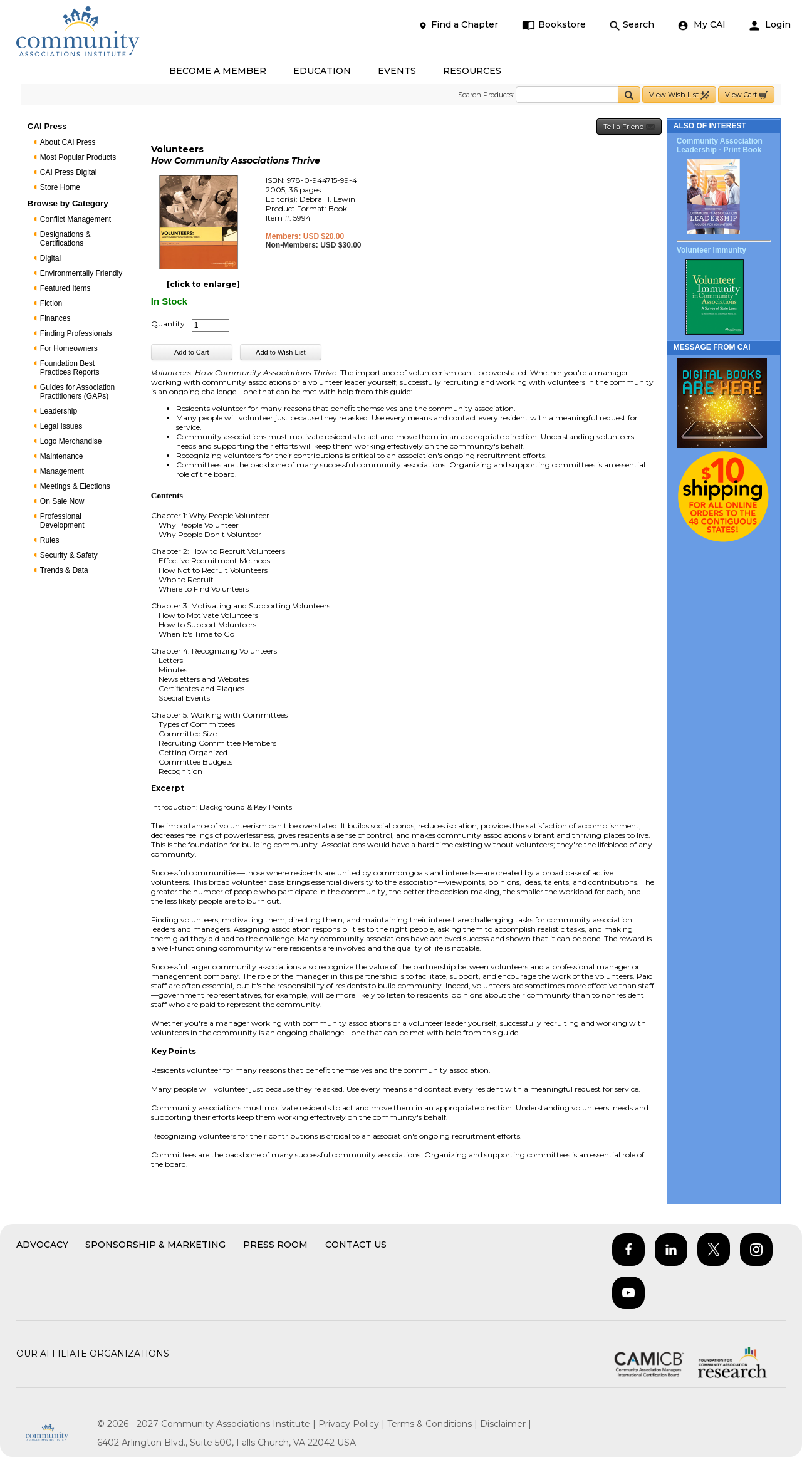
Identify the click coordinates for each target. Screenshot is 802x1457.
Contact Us (356, 1244)
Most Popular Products (78, 157)
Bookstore (554, 25)
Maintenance (61, 456)
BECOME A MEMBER (217, 70)
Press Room (275, 1244)
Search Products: (486, 94)
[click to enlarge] (203, 284)
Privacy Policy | (352, 1423)
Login (770, 25)
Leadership (58, 411)
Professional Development (62, 521)
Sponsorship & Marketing (155, 1244)
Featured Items (65, 288)
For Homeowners (69, 348)
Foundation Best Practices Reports (70, 368)
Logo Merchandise (71, 441)
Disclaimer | (505, 1423)
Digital (50, 258)
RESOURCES (472, 70)
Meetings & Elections (75, 486)
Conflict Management (75, 219)
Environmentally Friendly (81, 273)
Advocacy (42, 1244)
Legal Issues (61, 426)
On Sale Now (62, 501)
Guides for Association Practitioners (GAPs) (77, 391)
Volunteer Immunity (711, 250)
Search (632, 25)
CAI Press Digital (68, 172)
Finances (55, 318)
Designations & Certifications (65, 239)
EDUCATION (322, 70)
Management (62, 471)
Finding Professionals (76, 333)
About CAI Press (68, 142)
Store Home (60, 187)
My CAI (702, 25)
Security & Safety (69, 555)
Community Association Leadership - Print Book (720, 145)
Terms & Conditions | (433, 1423)
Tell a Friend (629, 127)
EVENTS (397, 70)
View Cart (746, 95)
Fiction (51, 303)
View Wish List (679, 95)
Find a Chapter (458, 25)
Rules (50, 540)
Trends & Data (64, 570)
